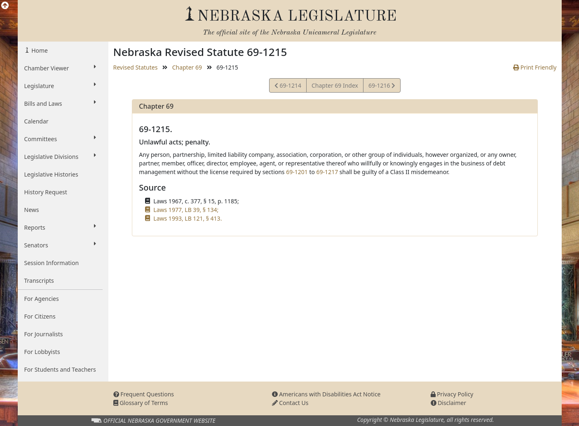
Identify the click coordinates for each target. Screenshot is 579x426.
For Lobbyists (42, 352)
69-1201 (297, 172)
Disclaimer (448, 403)
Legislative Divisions (60, 156)
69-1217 (327, 172)
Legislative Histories (51, 174)
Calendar (36, 121)
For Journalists (43, 334)
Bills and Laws (60, 103)
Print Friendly (534, 67)
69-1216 (381, 87)
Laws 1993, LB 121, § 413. (187, 218)
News (31, 210)
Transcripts (39, 280)
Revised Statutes (135, 67)
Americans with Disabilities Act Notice (326, 394)
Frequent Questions (143, 394)
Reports (60, 227)
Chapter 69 (187, 67)
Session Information (51, 263)
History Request (45, 192)
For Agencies (41, 299)
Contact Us (290, 403)
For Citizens (40, 316)
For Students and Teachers (60, 369)
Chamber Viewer (60, 68)
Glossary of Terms (140, 403)
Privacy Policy (452, 394)
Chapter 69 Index (335, 85)
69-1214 (287, 87)
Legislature (60, 85)
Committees (60, 139)
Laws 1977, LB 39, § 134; (185, 210)
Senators (60, 245)
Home (39, 50)
